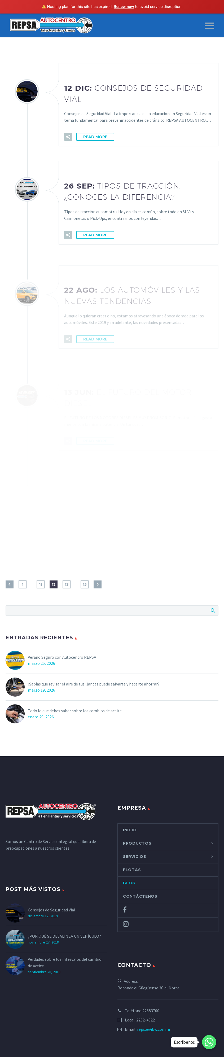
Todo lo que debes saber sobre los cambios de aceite (75, 710)
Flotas (132, 869)
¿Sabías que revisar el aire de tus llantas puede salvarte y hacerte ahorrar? (94, 684)
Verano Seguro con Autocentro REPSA (62, 657)
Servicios (134, 856)
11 (40, 584)
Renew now (124, 6)
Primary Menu (209, 26)
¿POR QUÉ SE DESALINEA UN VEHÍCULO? (65, 936)
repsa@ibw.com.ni (153, 1029)
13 (67, 584)
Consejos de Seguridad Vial (51, 909)
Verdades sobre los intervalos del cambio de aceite (65, 962)
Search (212, 610)
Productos (137, 843)
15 (85, 584)
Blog (129, 883)
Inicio (130, 830)
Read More (95, 137)
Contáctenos (140, 896)
